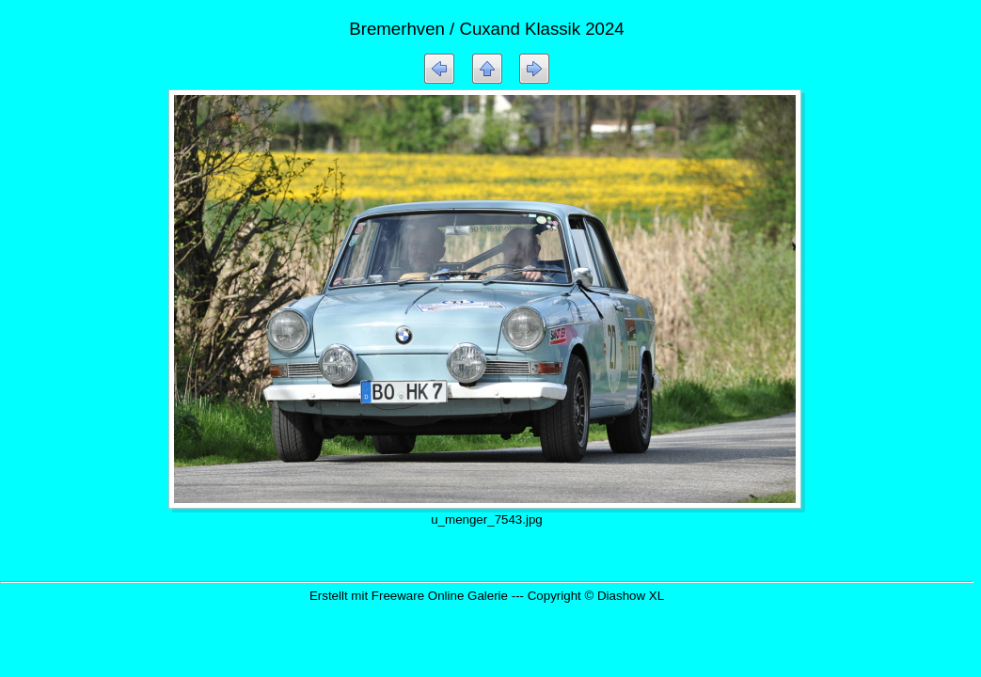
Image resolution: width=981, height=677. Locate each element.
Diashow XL (630, 596)
